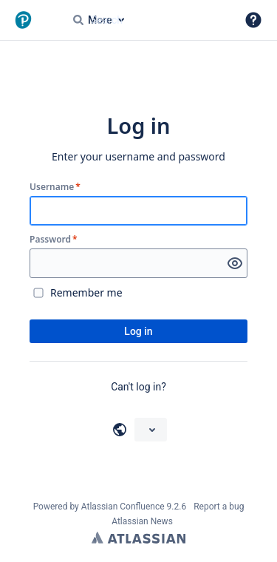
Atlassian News (142, 521)
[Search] (78, 20)
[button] (253, 20)
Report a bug (219, 506)
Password (54, 240)
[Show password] (235, 263)
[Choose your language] (150, 429)
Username (55, 187)
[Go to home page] (44, 20)
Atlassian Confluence (123, 506)
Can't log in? (138, 387)
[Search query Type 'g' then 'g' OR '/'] (148, 20)
